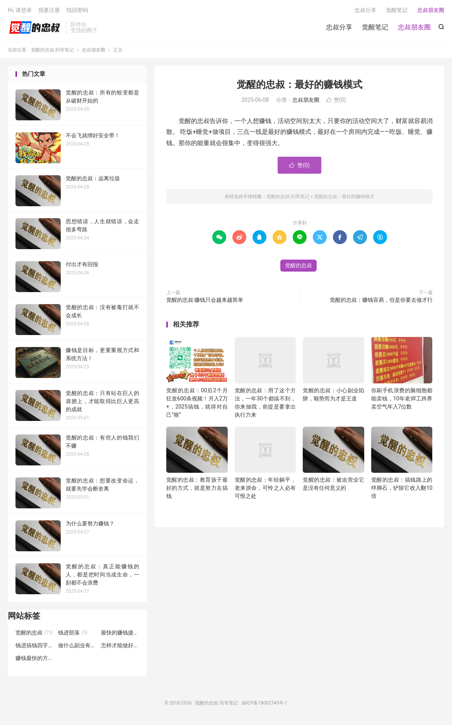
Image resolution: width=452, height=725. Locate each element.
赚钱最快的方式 (34, 658)
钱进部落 (72, 632)
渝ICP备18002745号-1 (265, 703)
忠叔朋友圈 (414, 27)
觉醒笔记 (375, 27)
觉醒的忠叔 (298, 265)
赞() (336, 100)
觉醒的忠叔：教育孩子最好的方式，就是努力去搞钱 (197, 488)
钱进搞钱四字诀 (34, 645)
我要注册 (49, 10)
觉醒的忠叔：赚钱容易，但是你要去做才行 (381, 300)
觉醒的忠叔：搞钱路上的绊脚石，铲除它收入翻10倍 (402, 488)
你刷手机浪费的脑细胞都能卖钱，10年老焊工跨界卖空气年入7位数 (402, 398)
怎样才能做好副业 (120, 645)
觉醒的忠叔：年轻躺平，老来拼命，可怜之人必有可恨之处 (265, 488)
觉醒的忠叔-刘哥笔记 (35, 27)
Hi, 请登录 (20, 10)
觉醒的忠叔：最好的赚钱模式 (299, 84)
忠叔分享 (339, 27)
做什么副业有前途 (77, 645)
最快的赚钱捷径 (120, 632)
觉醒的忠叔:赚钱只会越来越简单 (204, 300)
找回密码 (77, 10)
